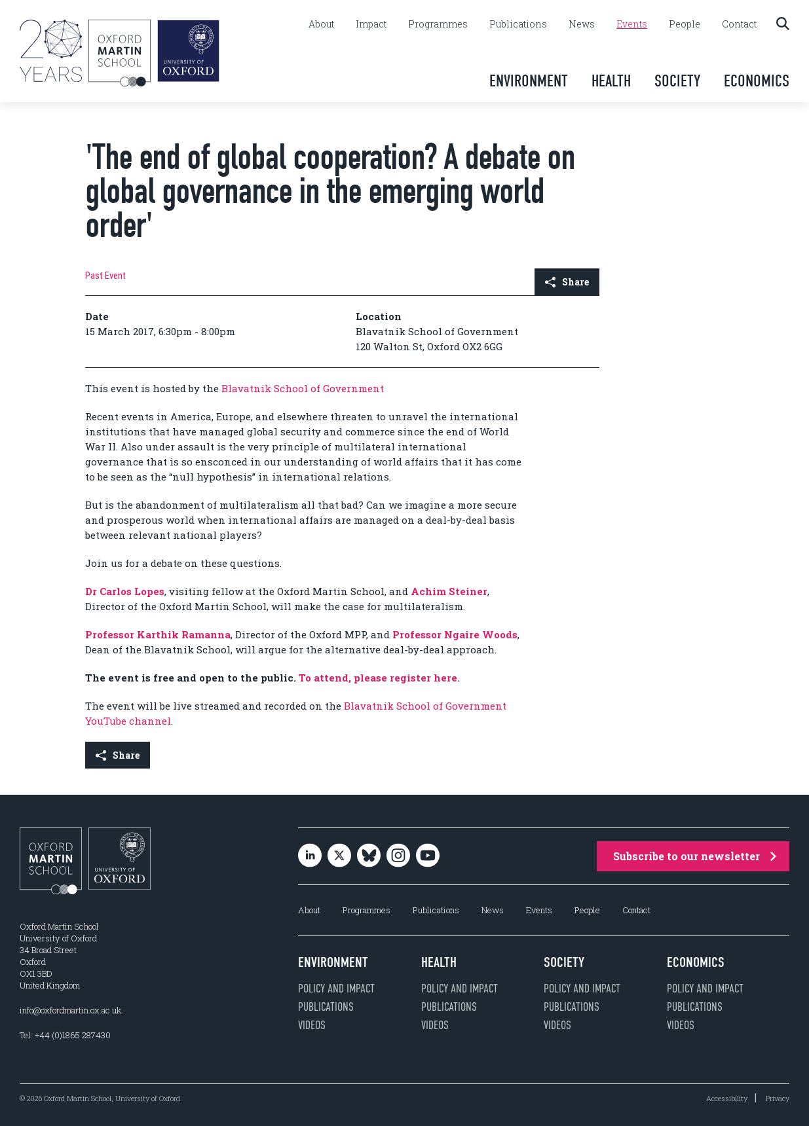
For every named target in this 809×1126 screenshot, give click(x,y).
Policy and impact (336, 988)
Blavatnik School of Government (302, 388)
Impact (371, 24)
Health (611, 80)
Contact (739, 24)
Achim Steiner (449, 591)
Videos (312, 1025)
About (321, 24)
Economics (756, 80)
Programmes (438, 24)
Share (567, 282)
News (582, 24)
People (684, 24)
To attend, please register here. (379, 677)
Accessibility (726, 1098)
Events (631, 24)
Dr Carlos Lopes (124, 591)
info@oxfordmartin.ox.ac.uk (70, 1010)
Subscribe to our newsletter (694, 856)
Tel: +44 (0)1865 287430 (65, 1035)
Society (677, 80)
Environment (528, 80)
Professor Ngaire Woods (454, 634)
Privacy (777, 1098)
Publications (518, 24)
